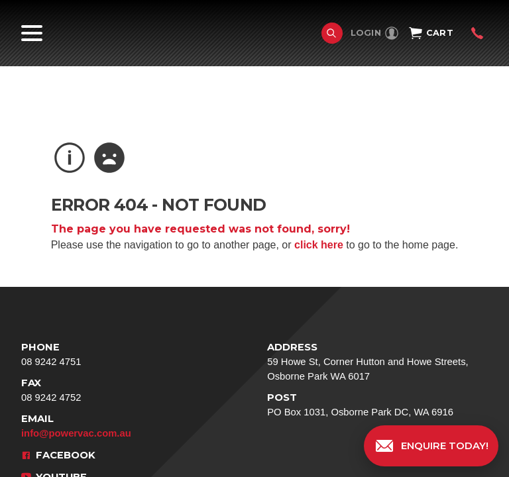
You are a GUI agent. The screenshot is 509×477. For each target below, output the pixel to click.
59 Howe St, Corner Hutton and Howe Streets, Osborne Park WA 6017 (377, 361)
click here (318, 244)
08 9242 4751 (118, 353)
